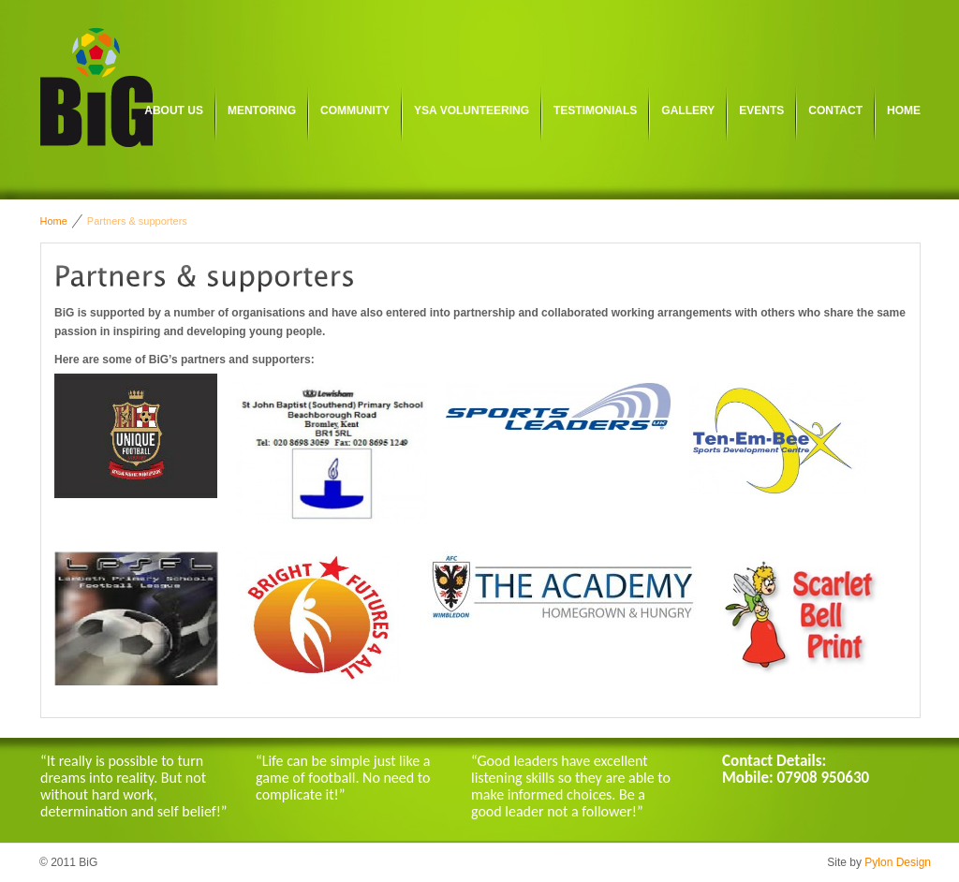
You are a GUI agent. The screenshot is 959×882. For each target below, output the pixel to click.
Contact (835, 110)
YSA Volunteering (471, 110)
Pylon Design (897, 862)
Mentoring (262, 110)
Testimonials (595, 110)
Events (761, 110)
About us (173, 110)
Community (355, 110)
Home (904, 110)
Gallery (688, 110)
